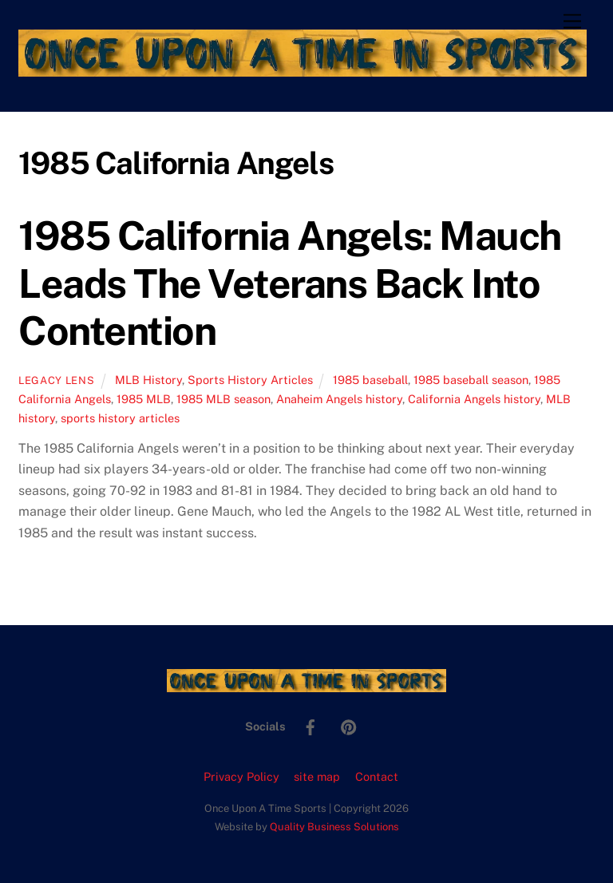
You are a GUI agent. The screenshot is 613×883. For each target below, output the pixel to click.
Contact (376, 776)
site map (317, 776)
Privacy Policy (241, 776)
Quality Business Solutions (334, 827)
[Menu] (572, 22)
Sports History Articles (250, 379)
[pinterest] (349, 725)
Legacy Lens (56, 380)
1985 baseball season (470, 379)
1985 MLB (144, 399)
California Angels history (474, 399)
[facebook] (310, 725)
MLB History (148, 379)
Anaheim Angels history (339, 399)
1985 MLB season (223, 399)
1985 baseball (370, 379)
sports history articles (120, 418)
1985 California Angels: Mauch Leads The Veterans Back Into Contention (289, 283)
